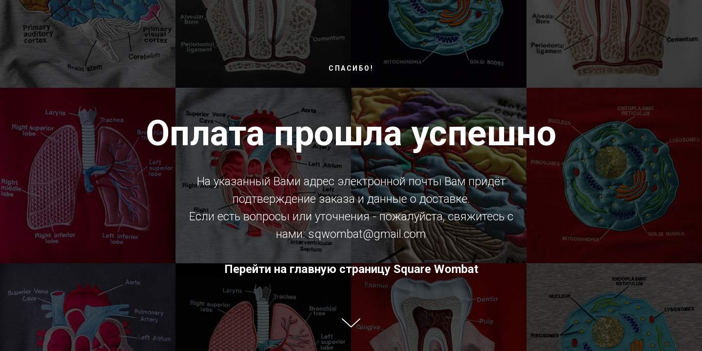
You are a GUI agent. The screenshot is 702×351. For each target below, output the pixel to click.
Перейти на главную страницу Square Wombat (351, 269)
